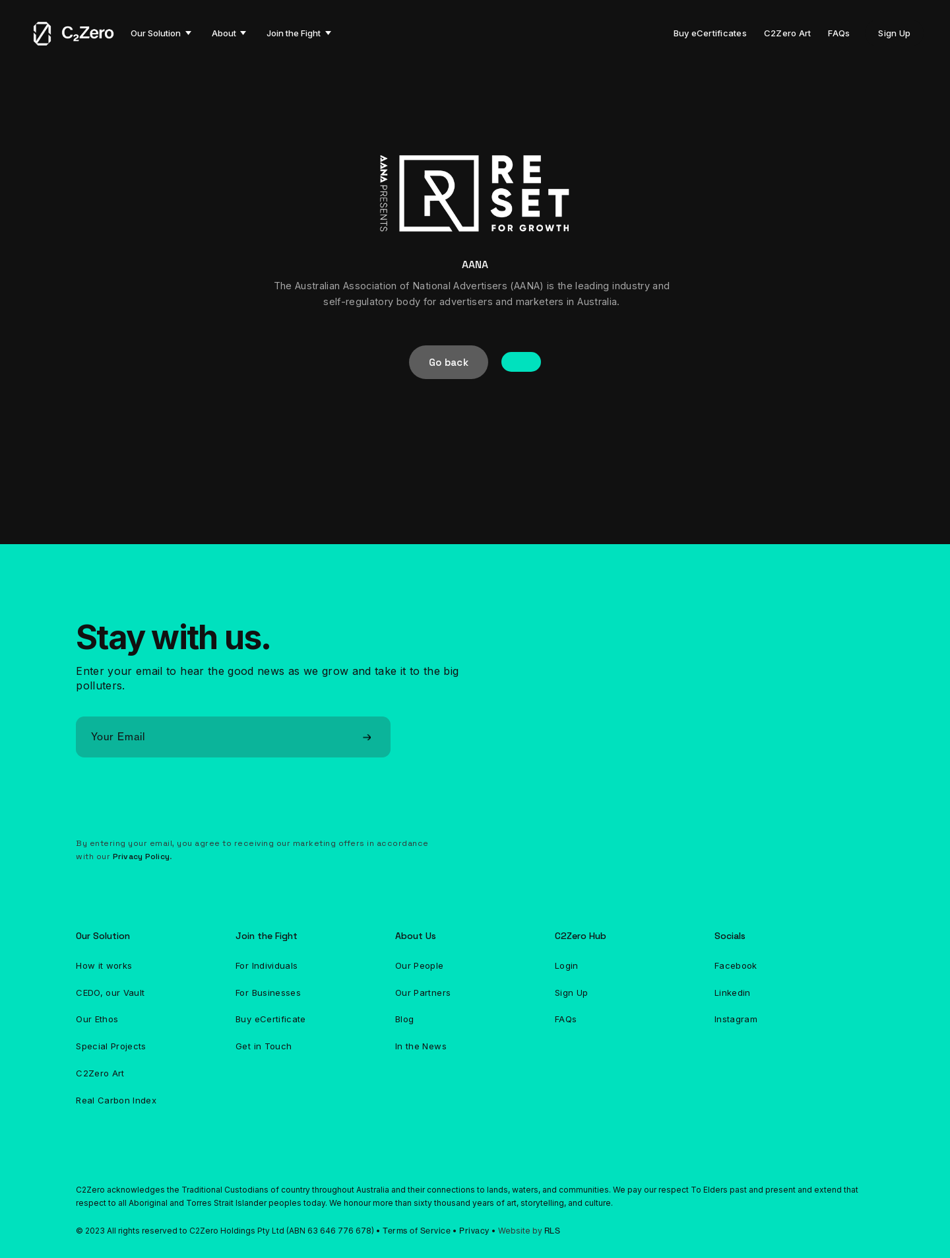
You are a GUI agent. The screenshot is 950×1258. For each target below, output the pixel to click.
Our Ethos (97, 1019)
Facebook (735, 965)
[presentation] (176, 801)
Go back (448, 362)
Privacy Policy (141, 856)
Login (567, 965)
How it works (104, 965)
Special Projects (111, 1046)
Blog (404, 1019)
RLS (552, 1231)
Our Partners (423, 992)
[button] (161, 33)
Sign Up (894, 33)
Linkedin (732, 992)
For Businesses (268, 992)
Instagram (735, 1019)
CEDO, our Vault (110, 992)
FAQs (839, 33)
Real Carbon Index (116, 1100)
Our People (419, 965)
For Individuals (267, 965)
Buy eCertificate (271, 1019)
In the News (421, 1046)
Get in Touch (264, 1046)
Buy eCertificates (710, 33)
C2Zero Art (787, 33)
